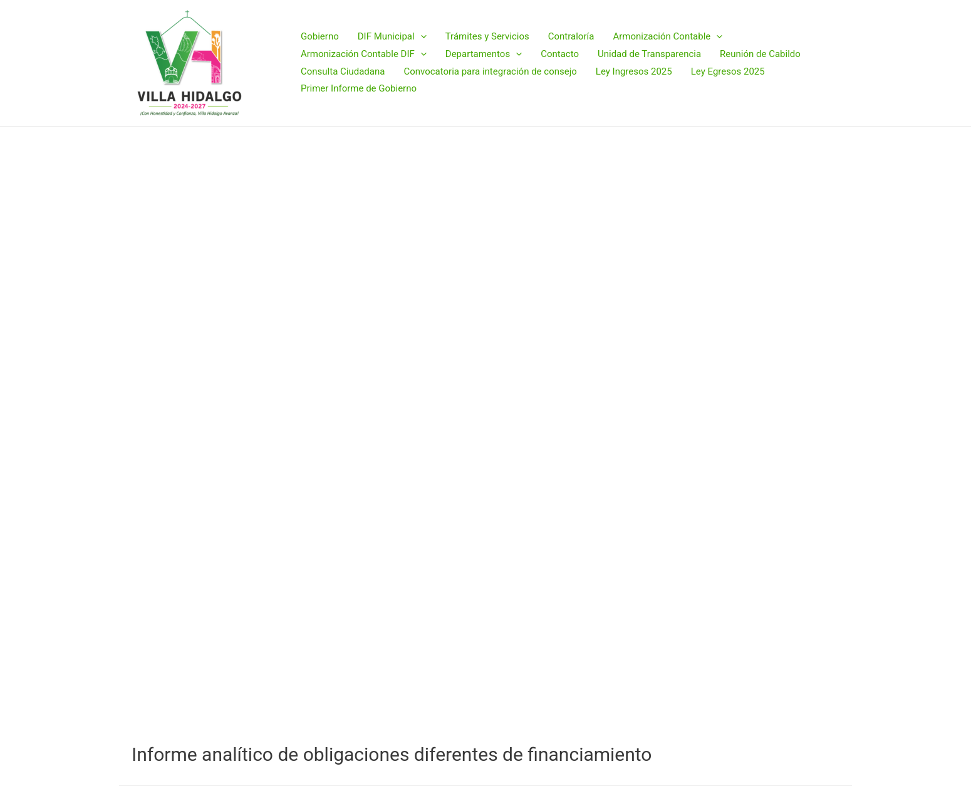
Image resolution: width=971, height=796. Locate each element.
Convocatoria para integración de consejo (489, 71)
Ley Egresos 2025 (728, 71)
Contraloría (571, 36)
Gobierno (320, 36)
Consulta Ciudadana (343, 71)
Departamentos (483, 54)
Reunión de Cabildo (760, 54)
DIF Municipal (392, 37)
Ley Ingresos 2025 (634, 71)
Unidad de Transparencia (649, 54)
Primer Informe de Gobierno (359, 88)
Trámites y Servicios (487, 36)
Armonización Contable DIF (364, 54)
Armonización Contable (667, 37)
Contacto (560, 54)
